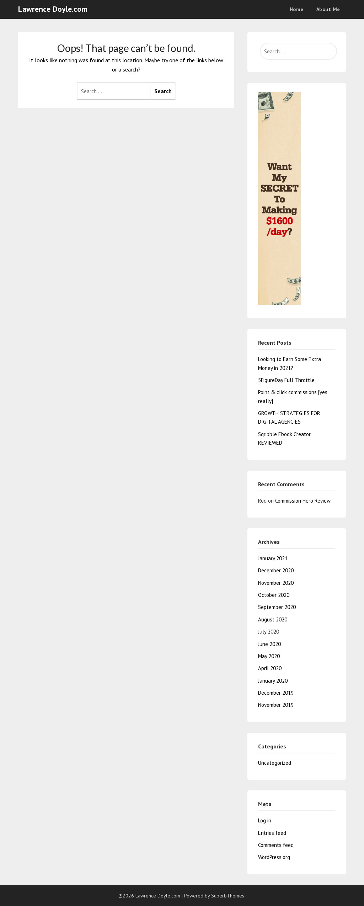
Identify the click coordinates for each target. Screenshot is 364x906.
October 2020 (273, 595)
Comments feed (276, 845)
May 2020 (269, 656)
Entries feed (272, 833)
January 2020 (273, 680)
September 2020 (277, 607)
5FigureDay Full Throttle (286, 380)
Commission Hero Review (303, 500)
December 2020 (276, 570)
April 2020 (270, 668)
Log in (264, 820)
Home (297, 9)
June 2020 (269, 644)
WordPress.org (274, 857)
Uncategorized (274, 762)
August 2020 (272, 619)
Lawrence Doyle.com (52, 9)
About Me (328, 9)
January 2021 (273, 558)
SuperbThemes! (228, 895)
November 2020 (276, 582)
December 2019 (276, 692)
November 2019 (276, 704)
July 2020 (268, 631)
